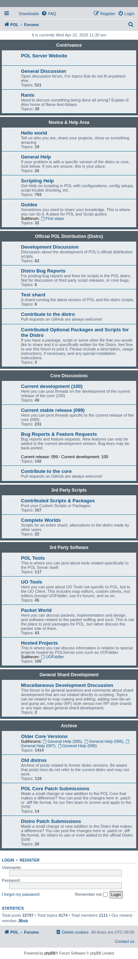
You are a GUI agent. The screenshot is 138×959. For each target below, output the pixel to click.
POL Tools (33, 558)
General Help (36, 157)
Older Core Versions (44, 736)
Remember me (91, 894)
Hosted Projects (39, 643)
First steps (52, 218)
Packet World (36, 610)
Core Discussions (69, 375)
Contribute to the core (46, 471)
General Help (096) (103, 741)
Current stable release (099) (53, 410)
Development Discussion (50, 247)
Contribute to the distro (48, 314)
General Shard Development (69, 674)
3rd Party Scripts (68, 490)
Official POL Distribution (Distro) (69, 236)
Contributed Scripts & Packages (58, 500)
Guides (29, 204)
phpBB (50, 953)
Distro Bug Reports (43, 271)
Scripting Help (37, 180)
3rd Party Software (68, 547)
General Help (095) (62, 741)
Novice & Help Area (69, 122)
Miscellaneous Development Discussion (67, 685)
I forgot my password (20, 894)
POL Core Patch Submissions (55, 788)
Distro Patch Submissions (51, 821)
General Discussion (43, 71)
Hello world (34, 133)
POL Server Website (44, 55)
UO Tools (31, 582)
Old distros (34, 760)
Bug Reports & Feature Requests (59, 434)
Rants (28, 95)
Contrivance (69, 45)
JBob (23, 921)
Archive (69, 725)
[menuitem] (25, 13)
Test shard (33, 294)
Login (8, 860)
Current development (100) (51, 386)
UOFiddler (52, 657)
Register (30, 860)
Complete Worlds (41, 520)
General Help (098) (77, 746)
